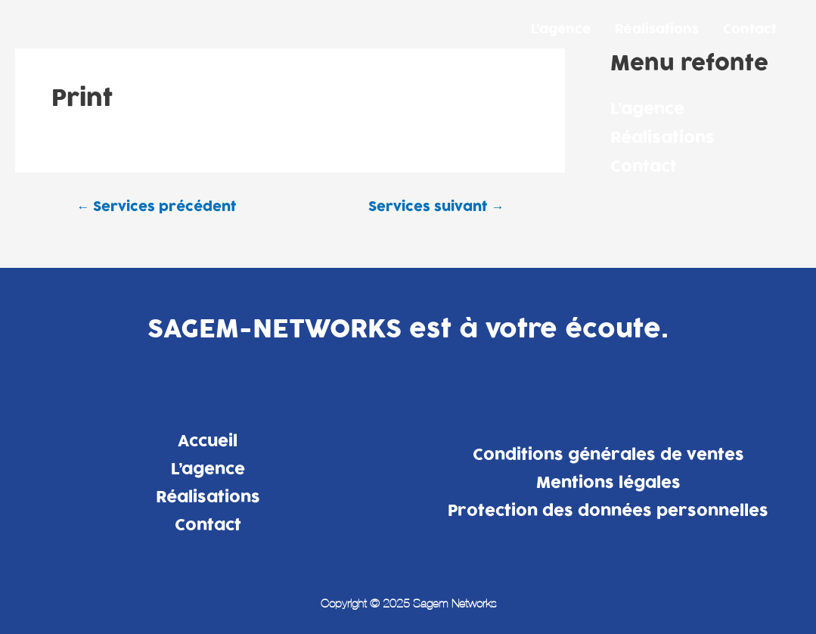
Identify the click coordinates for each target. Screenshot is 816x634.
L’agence (561, 29)
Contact (750, 29)
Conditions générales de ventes (608, 454)
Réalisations (657, 29)
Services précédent (156, 206)
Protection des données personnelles (608, 510)
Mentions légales (608, 482)
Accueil (207, 441)
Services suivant (436, 206)
